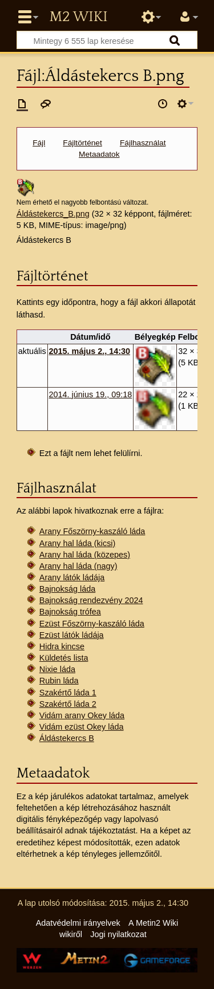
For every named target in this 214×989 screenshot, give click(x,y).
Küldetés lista (63, 657)
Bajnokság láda (67, 588)
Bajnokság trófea (70, 611)
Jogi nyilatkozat (118, 934)
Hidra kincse (61, 646)
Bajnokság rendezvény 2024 (91, 600)
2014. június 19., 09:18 (90, 394)
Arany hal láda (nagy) (78, 566)
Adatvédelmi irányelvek (78, 922)
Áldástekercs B (66, 738)
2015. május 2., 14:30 (89, 351)
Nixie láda (57, 669)
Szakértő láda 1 (67, 692)
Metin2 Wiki (78, 17)
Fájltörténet (82, 143)
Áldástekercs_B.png (53, 213)
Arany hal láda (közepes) (84, 554)
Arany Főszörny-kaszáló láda (92, 531)
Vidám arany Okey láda (81, 715)
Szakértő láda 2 (67, 704)
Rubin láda (59, 680)
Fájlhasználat (143, 143)
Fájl (39, 143)
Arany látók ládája (71, 577)
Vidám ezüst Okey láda (81, 726)
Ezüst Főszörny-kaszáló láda (91, 623)
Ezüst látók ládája (71, 635)
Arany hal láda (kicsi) (77, 543)
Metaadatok (99, 154)
